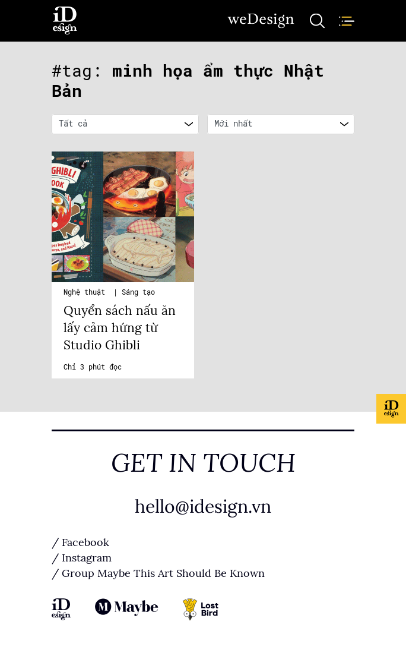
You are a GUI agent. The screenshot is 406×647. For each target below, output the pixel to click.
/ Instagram (82, 557)
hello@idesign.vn (203, 506)
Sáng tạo (138, 292)
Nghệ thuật (86, 292)
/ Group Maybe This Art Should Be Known (158, 573)
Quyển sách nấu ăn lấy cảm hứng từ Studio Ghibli (120, 328)
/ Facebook (80, 542)
